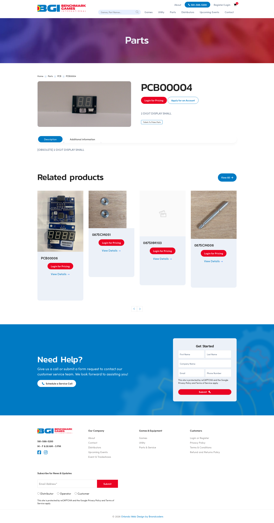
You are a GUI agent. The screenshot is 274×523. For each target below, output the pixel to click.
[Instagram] (46, 452)
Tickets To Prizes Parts (152, 122)
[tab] (50, 139)
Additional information (82, 139)
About (177, 4)
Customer (83, 493)
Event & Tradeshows (99, 456)
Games (149, 12)
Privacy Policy (184, 382)
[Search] (137, 11)
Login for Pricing (154, 100)
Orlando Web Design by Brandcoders (142, 516)
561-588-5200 (199, 4)
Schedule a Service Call (57, 383)
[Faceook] (39, 452)
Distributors (187, 12)
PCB (59, 75)
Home (40, 75)
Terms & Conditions (200, 447)
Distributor (46, 493)
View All (225, 177)
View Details (60, 274)
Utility (161, 12)
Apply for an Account (183, 100)
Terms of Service (204, 382)
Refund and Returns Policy (205, 452)
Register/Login (222, 4)
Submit (205, 392)
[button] (134, 309)
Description (50, 139)
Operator (65, 493)
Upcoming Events (209, 12)
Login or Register (199, 438)
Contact (229, 12)
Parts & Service (147, 447)
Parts (173, 12)
